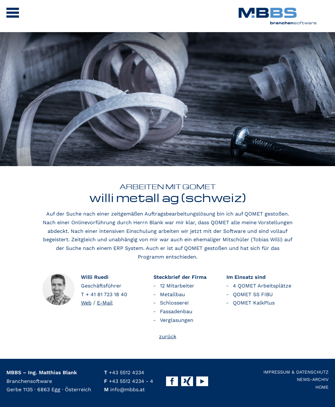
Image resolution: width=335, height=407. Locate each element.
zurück (167, 336)
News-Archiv (313, 379)
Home (322, 387)
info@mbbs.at (124, 389)
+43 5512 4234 (124, 372)
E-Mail (105, 303)
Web (86, 303)
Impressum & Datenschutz (296, 372)
